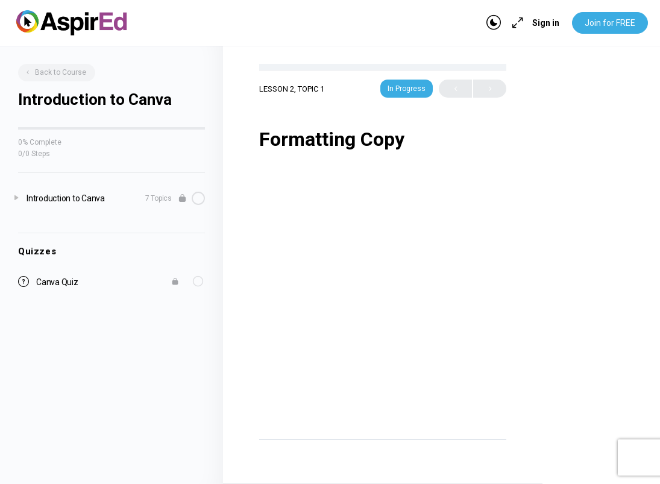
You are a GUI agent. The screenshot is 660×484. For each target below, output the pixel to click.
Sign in (545, 23)
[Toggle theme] (494, 23)
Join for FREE (610, 23)
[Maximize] (515, 23)
